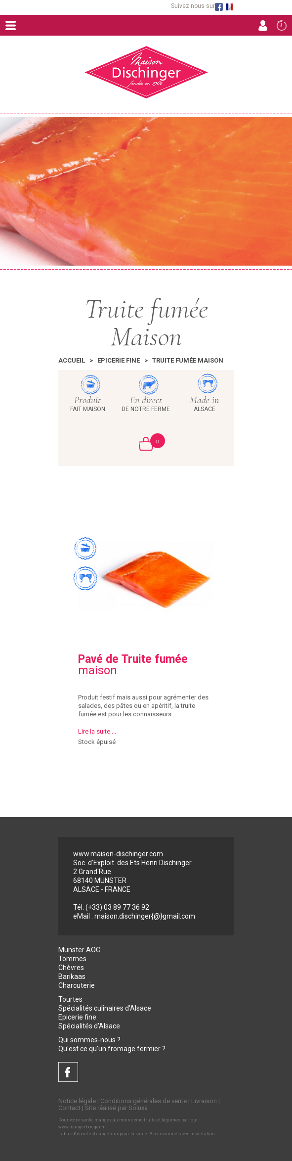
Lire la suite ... (97, 731)
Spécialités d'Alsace (89, 1026)
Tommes (72, 959)
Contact (69, 1108)
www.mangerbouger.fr (81, 1126)
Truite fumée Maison (187, 360)
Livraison (204, 1101)
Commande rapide (281, 24)
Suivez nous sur (193, 6)
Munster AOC (79, 950)
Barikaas (71, 976)
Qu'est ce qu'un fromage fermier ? (112, 1049)
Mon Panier (152, 440)
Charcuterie (76, 985)
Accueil (71, 360)
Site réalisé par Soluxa (116, 1108)
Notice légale (77, 1101)
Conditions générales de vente (143, 1101)
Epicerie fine (118, 360)
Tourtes (70, 999)
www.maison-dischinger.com (118, 854)
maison (133, 664)
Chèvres (71, 968)
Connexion (262, 25)
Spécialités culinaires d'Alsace (104, 1008)
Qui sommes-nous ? (89, 1040)
